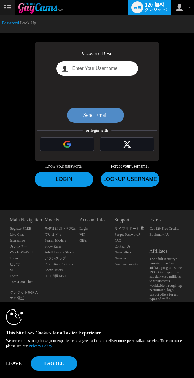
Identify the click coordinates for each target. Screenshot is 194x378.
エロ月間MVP (55, 276)
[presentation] (97, 91)
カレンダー (19, 246)
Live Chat (17, 234)
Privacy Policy (40, 346)
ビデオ (15, 264)
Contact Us (123, 246)
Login (64, 179)
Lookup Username (130, 179)
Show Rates (52, 246)
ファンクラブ (55, 258)
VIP (12, 270)
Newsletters (123, 252)
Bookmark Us (159, 234)
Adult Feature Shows (59, 252)
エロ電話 (17, 298)
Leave (14, 363)
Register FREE (20, 229)
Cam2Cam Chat (21, 282)
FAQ (118, 240)
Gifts (83, 240)
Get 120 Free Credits (164, 229)
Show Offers (53, 270)
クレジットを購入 (24, 292)
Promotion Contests (58, 264)
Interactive (17, 240)
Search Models (55, 240)
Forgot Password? (127, 234)
